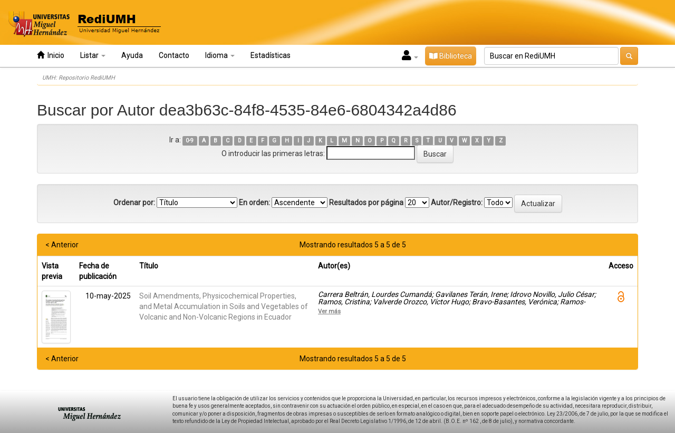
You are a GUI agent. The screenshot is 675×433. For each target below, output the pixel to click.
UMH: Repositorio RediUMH (78, 77)
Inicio (50, 55)
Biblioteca (450, 56)
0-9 (190, 140)
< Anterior (62, 244)
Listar (92, 55)
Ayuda (132, 55)
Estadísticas (270, 55)
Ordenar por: (134, 202)
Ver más (329, 311)
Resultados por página (366, 202)
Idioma (220, 55)
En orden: (254, 202)
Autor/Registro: (457, 202)
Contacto (174, 55)
